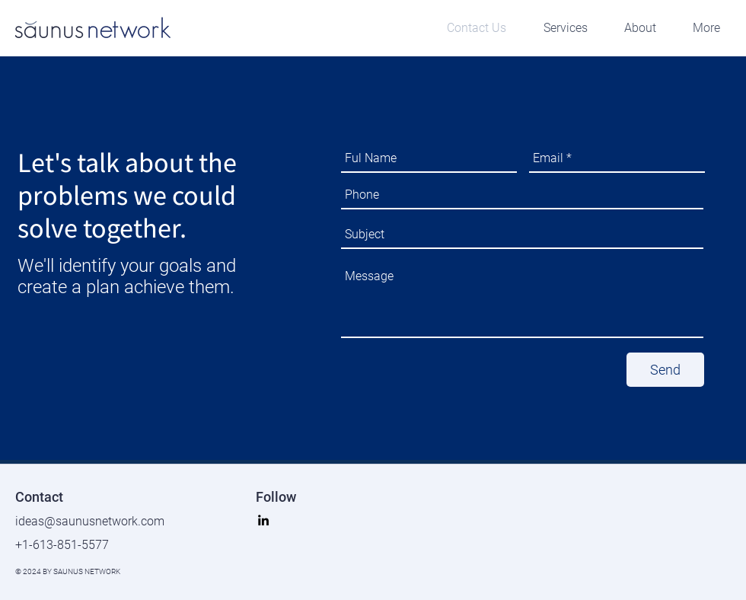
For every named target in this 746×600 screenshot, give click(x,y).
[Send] (665, 370)
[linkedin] (263, 520)
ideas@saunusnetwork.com (89, 521)
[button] (558, 28)
